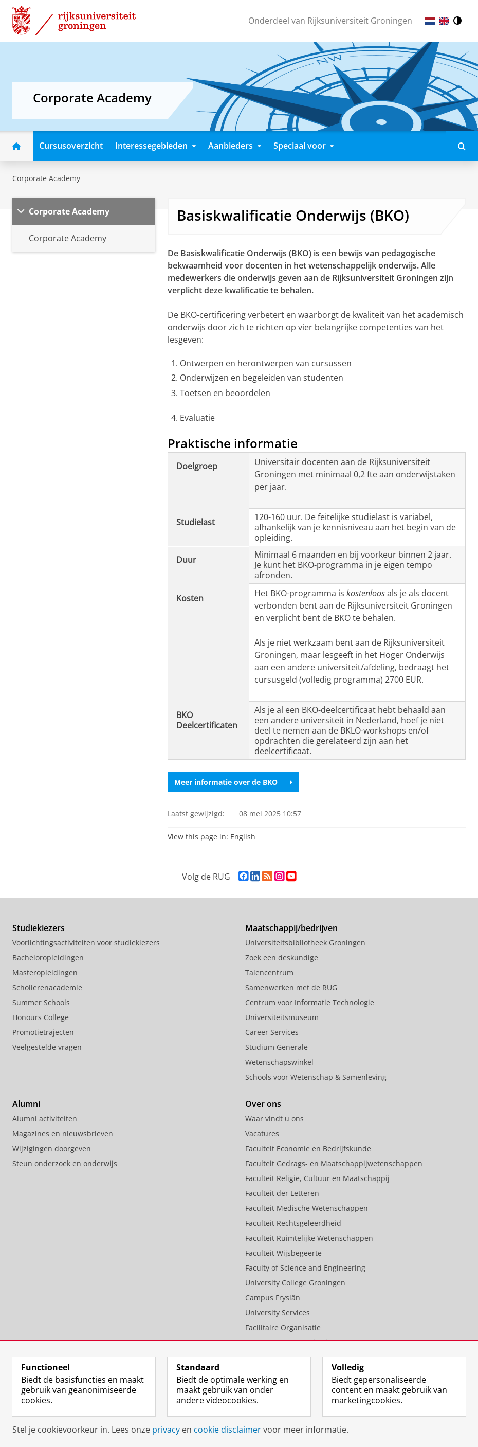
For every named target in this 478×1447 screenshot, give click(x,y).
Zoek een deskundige (281, 957)
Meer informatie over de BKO (233, 782)
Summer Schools (41, 1002)
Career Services (272, 1032)
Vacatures (262, 1133)
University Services (277, 1312)
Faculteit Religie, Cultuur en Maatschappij (317, 1178)
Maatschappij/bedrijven (291, 928)
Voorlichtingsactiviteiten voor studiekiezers (86, 943)
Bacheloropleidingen (48, 957)
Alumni (26, 1104)
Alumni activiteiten (44, 1118)
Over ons (263, 1104)
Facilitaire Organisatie (283, 1327)
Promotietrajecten (43, 1032)
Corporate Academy (46, 178)
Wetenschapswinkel (279, 1062)
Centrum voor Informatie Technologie (309, 1002)
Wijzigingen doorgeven (51, 1148)
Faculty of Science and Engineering (305, 1268)
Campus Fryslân (272, 1297)
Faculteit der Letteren (282, 1193)
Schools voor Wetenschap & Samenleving (316, 1077)
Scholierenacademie (47, 987)
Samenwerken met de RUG (291, 987)
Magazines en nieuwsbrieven (62, 1133)
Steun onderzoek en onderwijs (64, 1163)
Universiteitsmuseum (282, 1017)
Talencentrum (269, 972)
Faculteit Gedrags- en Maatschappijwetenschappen (333, 1163)
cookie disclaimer (227, 1429)
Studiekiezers (38, 928)
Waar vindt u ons (274, 1118)
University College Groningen (295, 1283)
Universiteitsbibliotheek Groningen (305, 943)
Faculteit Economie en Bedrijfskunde (308, 1148)
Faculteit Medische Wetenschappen (306, 1208)
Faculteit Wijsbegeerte (283, 1253)
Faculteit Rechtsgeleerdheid (293, 1223)
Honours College (40, 1017)
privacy (166, 1429)
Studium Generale (276, 1047)
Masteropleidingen (45, 972)
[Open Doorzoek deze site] (462, 146)
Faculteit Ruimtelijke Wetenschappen (309, 1238)
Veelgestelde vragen (47, 1047)
